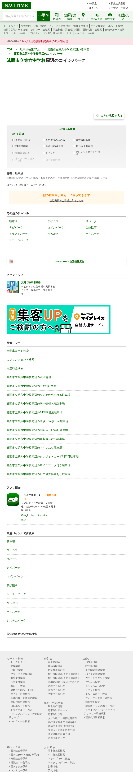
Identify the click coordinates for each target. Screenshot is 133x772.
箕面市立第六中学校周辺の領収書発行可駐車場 (36, 438)
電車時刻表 (54, 662)
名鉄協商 (91, 227)
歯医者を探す (92, 701)
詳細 (23, 520)
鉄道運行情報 (55, 706)
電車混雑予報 (55, 714)
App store (43, 515)
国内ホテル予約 (19, 766)
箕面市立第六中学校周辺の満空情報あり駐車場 (36, 403)
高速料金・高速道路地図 (66, 29)
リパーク (91, 221)
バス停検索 (91, 662)
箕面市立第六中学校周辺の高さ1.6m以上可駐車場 (37, 421)
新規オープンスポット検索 (99, 705)
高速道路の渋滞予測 (59, 734)
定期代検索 (40, 26)
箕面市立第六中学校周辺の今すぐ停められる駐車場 (38, 394)
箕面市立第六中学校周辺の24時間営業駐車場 (34, 412)
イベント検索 (92, 690)
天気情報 (53, 770)
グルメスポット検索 (96, 694)
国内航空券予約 (19, 750)
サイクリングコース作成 (61, 762)
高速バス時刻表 (56, 690)
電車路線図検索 (56, 750)
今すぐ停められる (55, 140)
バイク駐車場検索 (95, 674)
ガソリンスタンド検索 (20, 359)
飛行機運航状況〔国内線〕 (62, 722)
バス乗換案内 (98, 26)
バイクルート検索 (84, 33)
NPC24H (52, 233)
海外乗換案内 (80, 26)
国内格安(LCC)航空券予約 (25, 754)
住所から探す (92, 682)
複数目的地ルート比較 (15, 29)
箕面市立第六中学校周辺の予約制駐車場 (31, 386)
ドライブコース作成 (59, 758)
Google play (27, 515)
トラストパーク (19, 233)
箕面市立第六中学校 (26, 60)
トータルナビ (10, 26)
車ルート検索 (115, 26)
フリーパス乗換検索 (59, 26)
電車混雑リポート (57, 710)
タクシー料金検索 (40, 29)
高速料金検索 (15, 368)
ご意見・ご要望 (119, 8)
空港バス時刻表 (56, 694)
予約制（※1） (23, 140)
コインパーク (55, 227)
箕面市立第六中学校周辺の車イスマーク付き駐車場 (38, 465)
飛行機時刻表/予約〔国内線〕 (64, 674)
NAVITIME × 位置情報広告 (69, 261)
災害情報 (53, 766)
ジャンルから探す (95, 686)
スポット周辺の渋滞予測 (61, 730)
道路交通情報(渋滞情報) (61, 726)
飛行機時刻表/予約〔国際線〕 (64, 678)
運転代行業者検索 (95, 717)
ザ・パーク (92, 233)
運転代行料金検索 (92, 29)
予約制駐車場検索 (95, 670)
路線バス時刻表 (56, 686)
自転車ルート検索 (114, 29)
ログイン (93, 8)
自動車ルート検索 (18, 350)
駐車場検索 (91, 666)
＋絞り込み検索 (66, 129)
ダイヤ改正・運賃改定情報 (62, 718)
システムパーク (19, 239)
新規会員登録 (118, 3)
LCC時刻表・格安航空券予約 (63, 682)
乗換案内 (26, 26)
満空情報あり (83, 140)
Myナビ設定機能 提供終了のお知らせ (45, 41)
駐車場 (13, 221)
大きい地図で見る (109, 115)
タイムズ (53, 221)
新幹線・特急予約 (20, 762)
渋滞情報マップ (56, 738)
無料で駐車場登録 (31, 282)
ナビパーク (16, 227)
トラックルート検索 (14, 33)
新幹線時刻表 (55, 666)
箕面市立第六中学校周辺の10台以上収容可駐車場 (37, 430)
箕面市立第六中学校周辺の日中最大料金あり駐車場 (38, 474)
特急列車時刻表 (56, 670)
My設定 (93, 3)
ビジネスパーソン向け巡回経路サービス (50, 33)
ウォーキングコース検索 (98, 697)
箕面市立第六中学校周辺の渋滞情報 (29, 377)
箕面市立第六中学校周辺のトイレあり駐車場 (34, 447)
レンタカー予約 (19, 770)
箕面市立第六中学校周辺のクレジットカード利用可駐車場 (43, 456)
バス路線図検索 (56, 754)
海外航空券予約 (19, 758)
